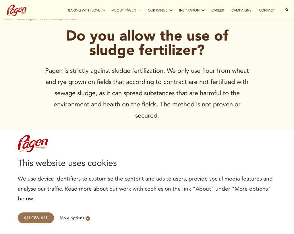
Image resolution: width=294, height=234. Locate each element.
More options (72, 217)
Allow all (36, 217)
